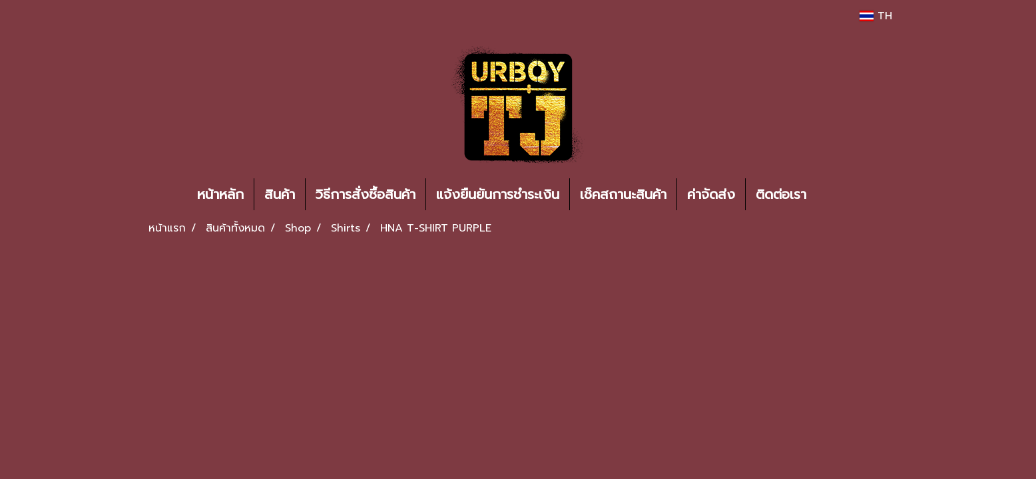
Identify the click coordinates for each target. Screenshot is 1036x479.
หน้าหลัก (220, 194)
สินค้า (279, 194)
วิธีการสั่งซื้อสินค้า (365, 194)
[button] (836, 194)
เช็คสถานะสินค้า (623, 194)
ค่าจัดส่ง (711, 194)
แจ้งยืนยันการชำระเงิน (497, 194)
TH (876, 16)
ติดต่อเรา (781, 194)
